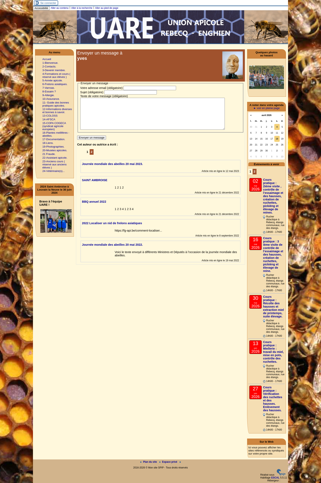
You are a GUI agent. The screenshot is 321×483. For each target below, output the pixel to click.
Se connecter (48, 3)
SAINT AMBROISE (94, 186)
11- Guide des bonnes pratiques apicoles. (55, 104)
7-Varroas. (48, 87)
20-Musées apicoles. (54, 150)
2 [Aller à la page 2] (91, 158)
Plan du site (149, 461)
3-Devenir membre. (54, 70)
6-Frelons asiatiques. (54, 84)
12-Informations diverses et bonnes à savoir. (57, 111)
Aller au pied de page (106, 8)
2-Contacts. (49, 66)
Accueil (46, 59)
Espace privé (168, 461)
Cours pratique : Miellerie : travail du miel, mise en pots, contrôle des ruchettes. (273, 351)
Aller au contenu (60, 8)
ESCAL (275, 477)
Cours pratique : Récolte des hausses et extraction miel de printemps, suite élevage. (273, 306)
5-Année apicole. (52, 80)
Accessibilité (41, 8)
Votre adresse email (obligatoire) (101, 88)
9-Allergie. (48, 95)
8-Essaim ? (49, 91)
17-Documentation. (53, 139)
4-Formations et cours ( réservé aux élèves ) (56, 75)
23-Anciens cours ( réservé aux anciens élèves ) (54, 164)
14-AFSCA (48, 119)
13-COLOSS (50, 115)
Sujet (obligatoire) (91, 92)
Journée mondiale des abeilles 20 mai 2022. (112, 250)
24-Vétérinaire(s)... (53, 171)
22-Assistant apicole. (54, 157)
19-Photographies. (53, 146)
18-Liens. (47, 142)
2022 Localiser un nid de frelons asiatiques (112, 229)
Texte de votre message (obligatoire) (104, 96)
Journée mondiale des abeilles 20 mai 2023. (112, 170)
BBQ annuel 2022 (94, 207)
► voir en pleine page (266, 108)
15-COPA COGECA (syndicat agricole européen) (54, 126)
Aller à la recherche (81, 8)
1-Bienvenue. (50, 62)
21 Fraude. (48, 154)
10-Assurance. (51, 98)
